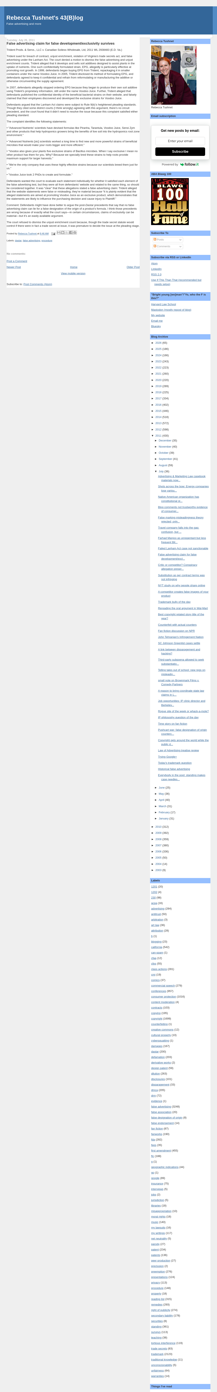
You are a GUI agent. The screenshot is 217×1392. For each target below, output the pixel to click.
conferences (158, 991)
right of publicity (160, 1310)
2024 (158, 355)
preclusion (157, 1266)
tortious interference (163, 1343)
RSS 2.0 (156, 274)
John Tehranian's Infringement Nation (181, 637)
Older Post (133, 267)
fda (153, 1139)
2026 (158, 342)
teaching (156, 1337)
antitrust (156, 914)
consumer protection (163, 996)
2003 (158, 870)
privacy (155, 1282)
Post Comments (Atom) (38, 284)
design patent (159, 1068)
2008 (158, 839)
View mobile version (73, 273)
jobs (153, 1194)
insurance (157, 1183)
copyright (156, 1018)
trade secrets (159, 1348)
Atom (154, 263)
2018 (158, 392)
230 (153, 897)
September (166, 458)
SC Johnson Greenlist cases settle (179, 643)
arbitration (157, 919)
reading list (157, 1299)
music (154, 1222)
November (165, 446)
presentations (159, 1277)
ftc (152, 1156)
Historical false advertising (174, 769)
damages (156, 1046)
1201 (154, 886)
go (152, 1172)
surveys (156, 1332)
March (163, 806)
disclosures (158, 1079)
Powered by (180, 164)
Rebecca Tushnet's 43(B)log (44, 17)
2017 (158, 398)
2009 (158, 832)
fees (153, 1145)
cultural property (161, 1035)
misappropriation (161, 1211)
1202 (154, 892)
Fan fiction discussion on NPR (176, 630)
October (164, 452)
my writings (158, 1233)
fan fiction (157, 1128)
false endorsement (162, 1123)
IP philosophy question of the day (178, 717)
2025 (158, 348)
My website (158, 315)
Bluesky (156, 326)
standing (156, 1326)
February (165, 812)
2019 (158, 386)
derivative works (161, 1062)
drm (153, 1095)
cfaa (153, 958)
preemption (158, 1271)
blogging (156, 941)
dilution (155, 1073)
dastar (18, 240)
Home (74, 267)
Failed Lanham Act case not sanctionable (183, 548)
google (155, 1178)
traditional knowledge (164, 1359)
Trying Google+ (167, 756)
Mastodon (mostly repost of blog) (171, 309)
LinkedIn (156, 269)
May (162, 793)
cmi (153, 974)
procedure (47, 240)
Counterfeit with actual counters (177, 624)
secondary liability (162, 1315)
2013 (158, 423)
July (161, 471)
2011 (158, 435)
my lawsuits (158, 1227)
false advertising (31, 240)
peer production (160, 1260)
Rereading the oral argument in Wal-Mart (183, 608)
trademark (157, 1354)
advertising (157, 908)
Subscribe (180, 151)
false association (161, 1112)
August (163, 465)
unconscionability (161, 1365)
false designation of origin (166, 1117)
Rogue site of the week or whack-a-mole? (183, 711)
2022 (158, 367)
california (156, 947)
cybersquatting (160, 1040)
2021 (158, 373)
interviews (157, 1189)
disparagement (160, 1084)
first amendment (161, 1150)
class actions (159, 969)
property (156, 1293)
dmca (154, 1090)
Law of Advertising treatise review (178, 750)
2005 (158, 857)
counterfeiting (159, 1024)
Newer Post (14, 267)
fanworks (156, 1134)
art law (155, 925)
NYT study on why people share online (181, 585)
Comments (162, 246)
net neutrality (159, 1238)
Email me (157, 320)
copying (156, 1013)
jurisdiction (157, 1200)
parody (155, 1244)
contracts (156, 1007)
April (162, 799)
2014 (158, 417)
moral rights (158, 1216)
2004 (158, 864)
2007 (158, 845)
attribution (157, 930)
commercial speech (163, 985)
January (164, 818)
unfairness (157, 1370)
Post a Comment (17, 261)
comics (155, 980)
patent (155, 1249)
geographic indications (164, 1167)
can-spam (157, 952)
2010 (158, 826)
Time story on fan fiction (172, 723)
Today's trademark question (175, 762)
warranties (157, 1376)
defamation (158, 1057)
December (165, 440)
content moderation (163, 1002)
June (162, 787)
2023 (158, 361)
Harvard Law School (163, 304)
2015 (158, 410)
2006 (158, 851)
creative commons (162, 1029)
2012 (158, 429)
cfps (153, 963)
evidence (156, 1101)
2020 (158, 380)
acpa (154, 903)
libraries (156, 1205)
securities (157, 1321)
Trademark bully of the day (174, 601)
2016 (158, 404)
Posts (159, 239)
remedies (156, 1304)
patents (155, 1255)
